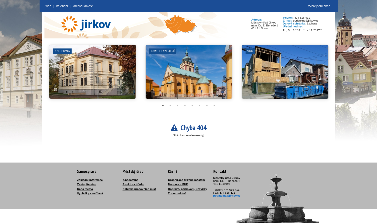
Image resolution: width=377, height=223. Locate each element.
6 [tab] (199, 105)
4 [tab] (185, 105)
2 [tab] (170, 105)
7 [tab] (207, 105)
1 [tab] (163, 105)
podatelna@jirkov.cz (305, 20)
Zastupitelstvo (86, 184)
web (48, 6)
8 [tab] (214, 105)
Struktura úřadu (133, 184)
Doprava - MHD (178, 184)
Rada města (85, 189)
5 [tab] (192, 105)
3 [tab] (177, 105)
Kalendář (62, 6)
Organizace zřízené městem (186, 179)
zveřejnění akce (319, 6)
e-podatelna (131, 179)
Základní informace (90, 179)
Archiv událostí (83, 6)
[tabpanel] (92, 74)
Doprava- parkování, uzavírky (187, 189)
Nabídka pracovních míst (139, 189)
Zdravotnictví (177, 193)
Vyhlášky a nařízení (90, 193)
